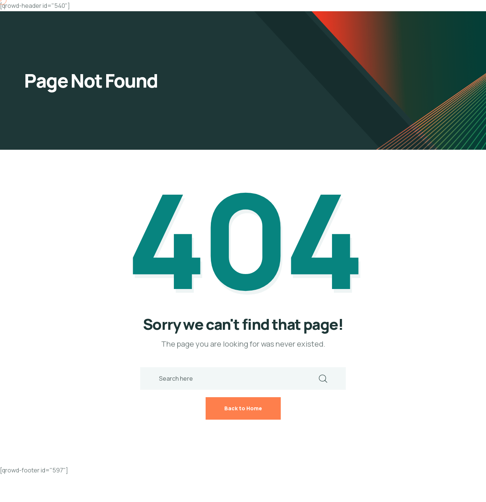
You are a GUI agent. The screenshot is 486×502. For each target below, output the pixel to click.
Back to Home (243, 408)
